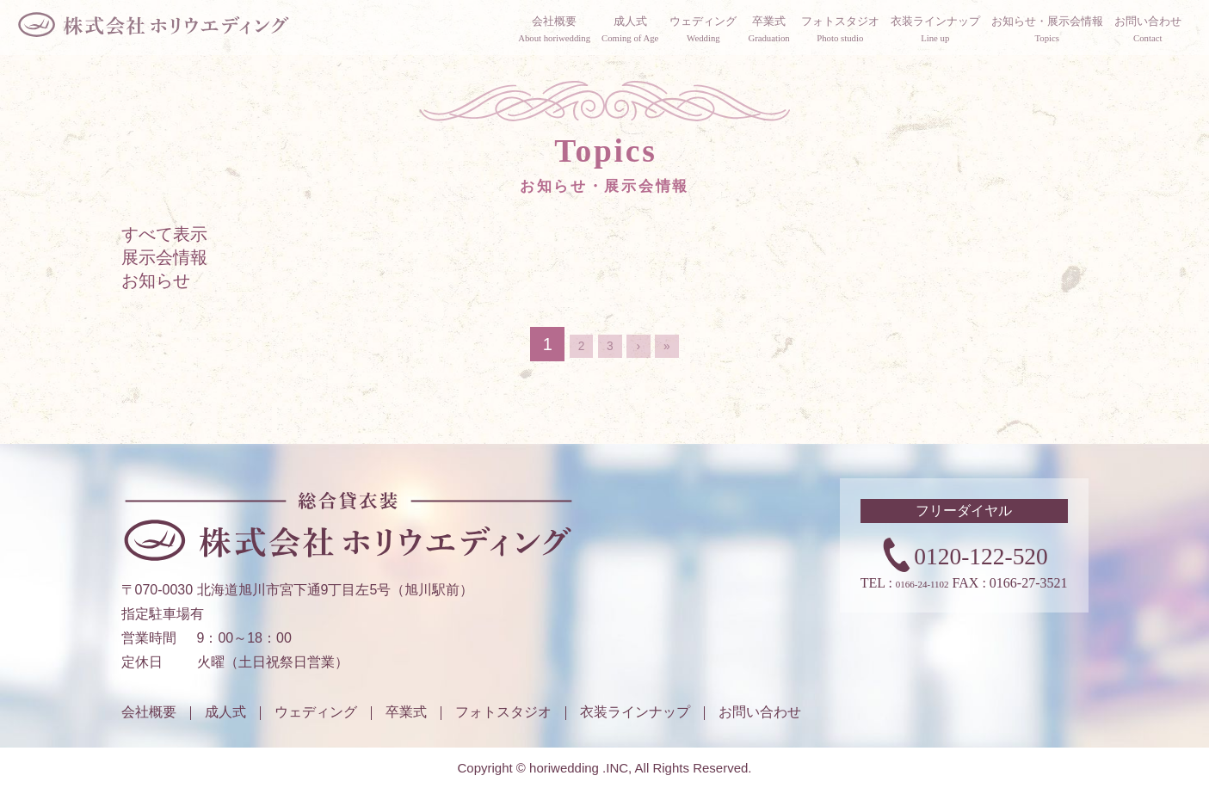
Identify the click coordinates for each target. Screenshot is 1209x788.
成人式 (225, 712)
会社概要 (148, 712)
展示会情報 (164, 288)
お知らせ (155, 311)
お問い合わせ (760, 712)
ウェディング (315, 712)
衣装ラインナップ (635, 712)
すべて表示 (164, 264)
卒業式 (406, 712)
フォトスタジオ (503, 712)
